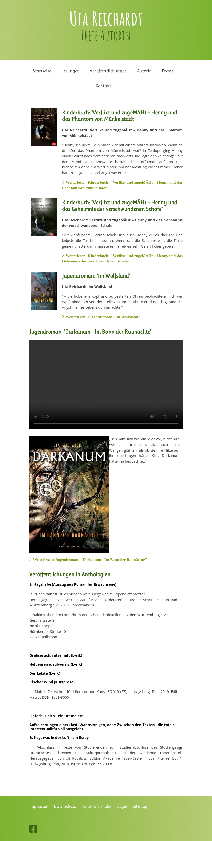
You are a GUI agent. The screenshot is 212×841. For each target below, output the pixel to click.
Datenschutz (65, 806)
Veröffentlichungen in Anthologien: (70, 574)
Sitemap (140, 806)
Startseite (42, 70)
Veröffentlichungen (108, 70)
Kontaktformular (96, 806)
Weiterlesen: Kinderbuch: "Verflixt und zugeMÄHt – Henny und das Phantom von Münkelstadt (122, 185)
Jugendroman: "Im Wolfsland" (96, 276)
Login (122, 806)
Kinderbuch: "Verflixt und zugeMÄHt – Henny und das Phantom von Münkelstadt (119, 115)
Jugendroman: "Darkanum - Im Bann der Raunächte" (90, 331)
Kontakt (103, 85)
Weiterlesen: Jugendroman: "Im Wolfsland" (101, 317)
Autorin (144, 70)
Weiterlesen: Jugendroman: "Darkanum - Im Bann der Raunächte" (88, 559)
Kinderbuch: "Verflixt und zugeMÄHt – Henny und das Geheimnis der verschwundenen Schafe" (119, 205)
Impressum (38, 806)
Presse (168, 70)
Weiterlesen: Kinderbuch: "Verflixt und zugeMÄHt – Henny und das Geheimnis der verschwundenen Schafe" (122, 258)
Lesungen (70, 70)
